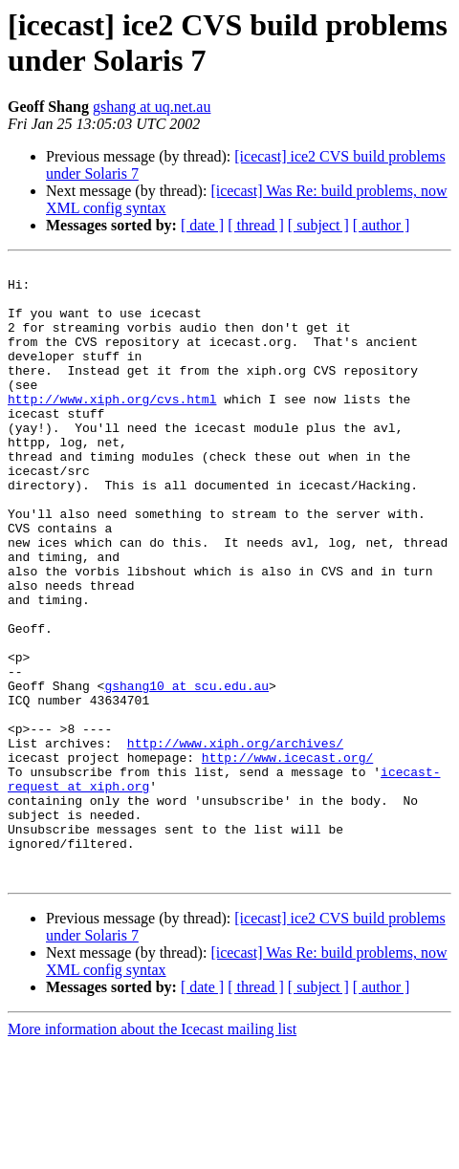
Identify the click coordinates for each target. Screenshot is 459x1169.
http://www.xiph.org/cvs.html (112, 427)
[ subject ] (318, 225)
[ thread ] (256, 225)
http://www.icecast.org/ (287, 857)
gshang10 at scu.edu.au (186, 771)
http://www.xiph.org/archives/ (235, 840)
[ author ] (381, 225)
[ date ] (202, 225)
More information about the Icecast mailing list (152, 1152)
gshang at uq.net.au (152, 106)
